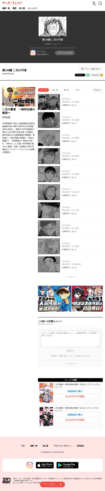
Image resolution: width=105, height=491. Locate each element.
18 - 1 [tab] (78, 90)
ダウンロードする (65, 53)
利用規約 (80, 446)
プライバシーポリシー (62, 446)
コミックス (32, 8)
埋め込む (96, 75)
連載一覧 (6, 8)
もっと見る (69, 277)
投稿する (70, 351)
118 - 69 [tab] (55, 90)
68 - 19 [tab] (66, 90)
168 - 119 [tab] (43, 90)
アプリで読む (49, 484)
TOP (23, 446)
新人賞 (22, 8)
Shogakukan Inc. (47, 452)
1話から (98, 90)
